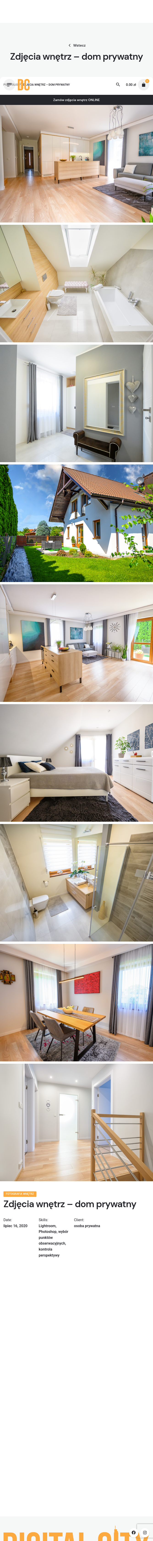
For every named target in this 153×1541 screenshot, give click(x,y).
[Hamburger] (9, 84)
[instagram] (144, 1532)
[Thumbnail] (24, 84)
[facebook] (133, 1532)
